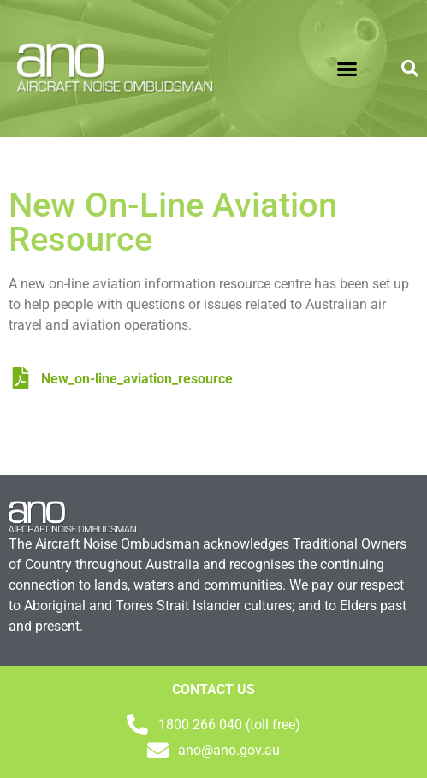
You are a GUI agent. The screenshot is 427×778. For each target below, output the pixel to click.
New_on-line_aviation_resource (123, 379)
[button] (347, 68)
